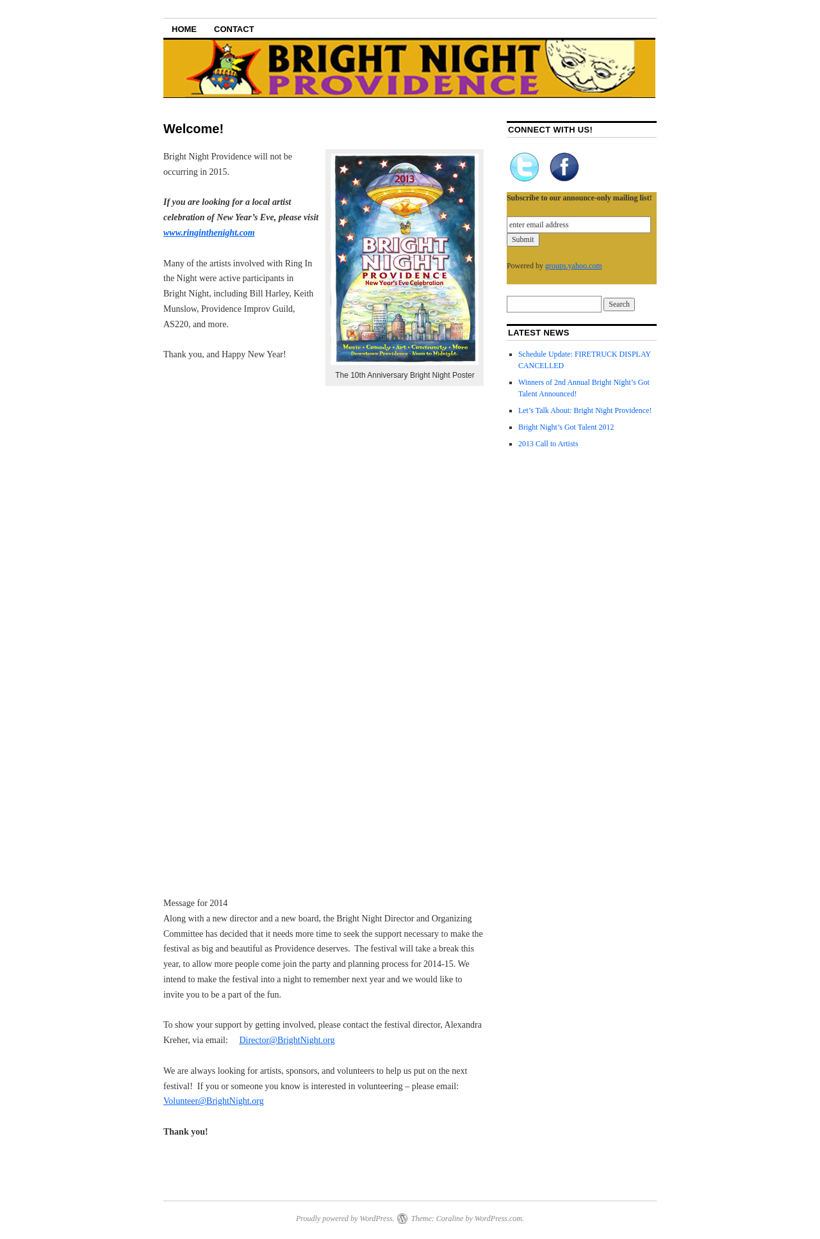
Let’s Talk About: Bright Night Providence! (585, 410)
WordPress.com (498, 1218)
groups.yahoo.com (573, 265)
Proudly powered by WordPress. (345, 1218)
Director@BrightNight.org (286, 1040)
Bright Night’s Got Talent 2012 (566, 427)
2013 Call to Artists (548, 443)
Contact (234, 29)
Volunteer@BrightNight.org (213, 1101)
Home (184, 29)
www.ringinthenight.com (209, 233)
